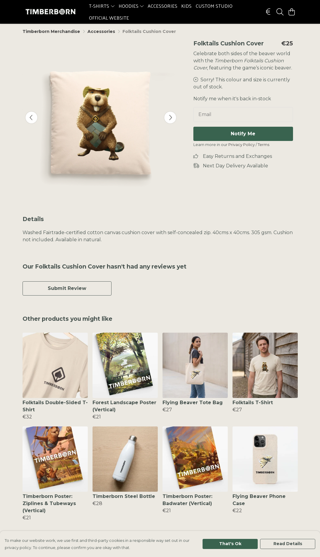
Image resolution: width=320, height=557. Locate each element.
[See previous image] (31, 117)
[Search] (280, 12)
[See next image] (170, 117)
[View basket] (292, 12)
